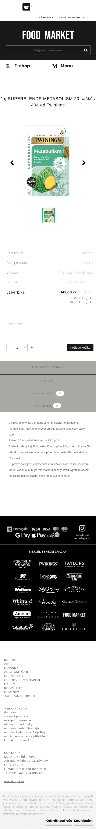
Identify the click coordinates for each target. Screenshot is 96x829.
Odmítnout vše (59, 820)
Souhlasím (83, 820)
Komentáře (48, 406)
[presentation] (12, 163)
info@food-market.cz (31, 769)
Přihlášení (46, 17)
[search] (85, 50)
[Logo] (48, 34)
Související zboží (48, 393)
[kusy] (17, 347)
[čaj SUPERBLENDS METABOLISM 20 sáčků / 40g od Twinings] (48, 161)
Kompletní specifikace (48, 367)
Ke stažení (48, 381)
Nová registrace (71, 17)
